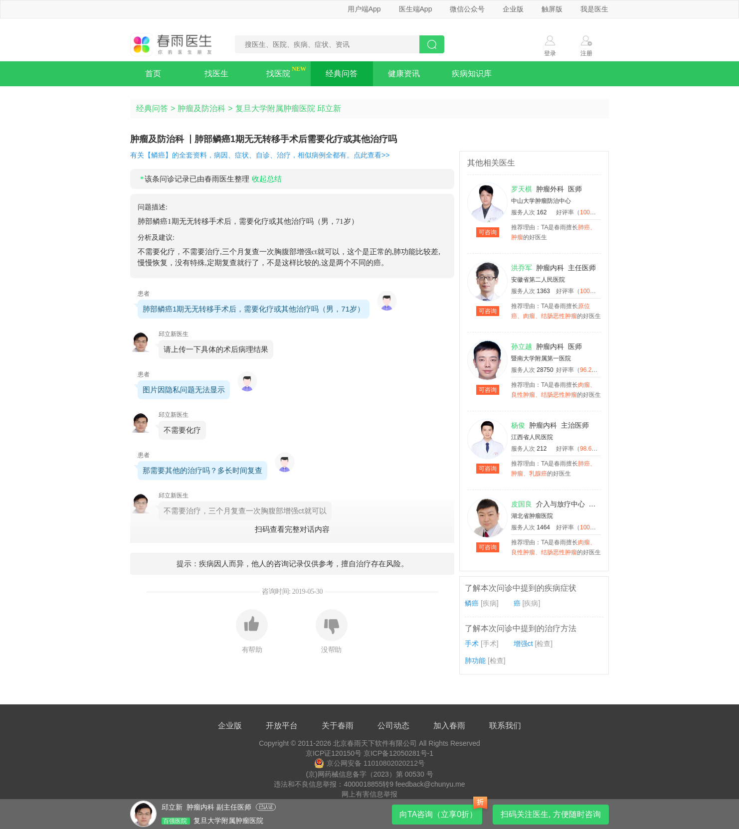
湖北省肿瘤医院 (532, 515)
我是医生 (594, 9)
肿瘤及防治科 (201, 108)
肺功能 (475, 660)
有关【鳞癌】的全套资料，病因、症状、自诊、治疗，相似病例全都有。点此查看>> (259, 155)
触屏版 (552, 9)
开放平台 (282, 725)
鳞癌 (472, 603)
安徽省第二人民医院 (538, 279)
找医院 (278, 73)
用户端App (364, 9)
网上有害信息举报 (369, 794)
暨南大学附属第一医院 (541, 358)
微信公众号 (467, 9)
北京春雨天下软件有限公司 (375, 743)
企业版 (513, 9)
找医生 (216, 73)
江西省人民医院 (532, 437)
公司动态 (393, 725)
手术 (472, 644)
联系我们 (505, 725)
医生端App (415, 9)
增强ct (523, 644)
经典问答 (342, 73)
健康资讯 (404, 73)
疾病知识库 (472, 73)
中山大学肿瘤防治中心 (541, 200)
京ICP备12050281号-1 (398, 753)
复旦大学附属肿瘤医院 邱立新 (288, 108)
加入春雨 (449, 725)
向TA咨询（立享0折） (438, 814)
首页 (153, 73)
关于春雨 (338, 725)
